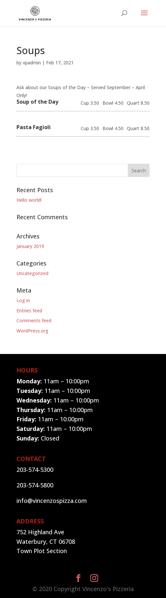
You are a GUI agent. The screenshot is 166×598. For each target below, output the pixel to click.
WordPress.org (32, 331)
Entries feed (29, 310)
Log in (23, 300)
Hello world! (29, 200)
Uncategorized (32, 273)
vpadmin (32, 62)
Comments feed (33, 320)
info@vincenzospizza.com (51, 501)
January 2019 (30, 246)
